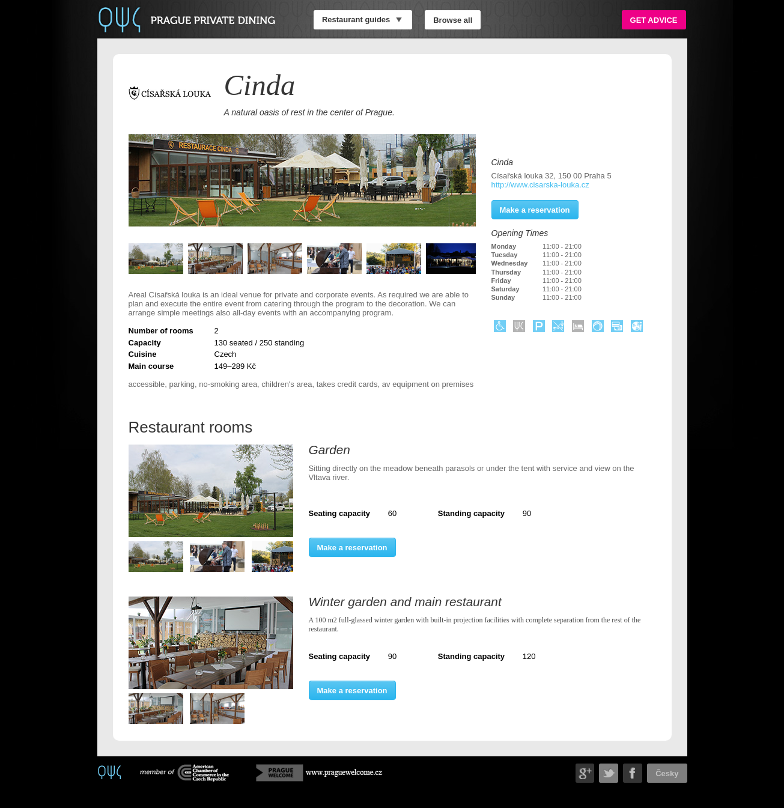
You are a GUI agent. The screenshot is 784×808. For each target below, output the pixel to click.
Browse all (452, 19)
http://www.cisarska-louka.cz (540, 184)
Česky (666, 772)
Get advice (654, 19)
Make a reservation (352, 546)
